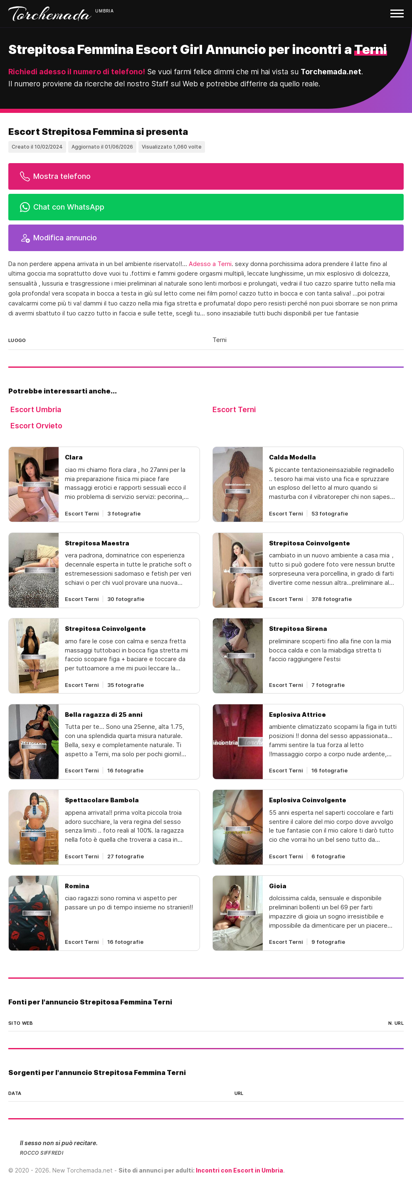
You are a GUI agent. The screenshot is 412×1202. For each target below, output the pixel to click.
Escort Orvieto (36, 425)
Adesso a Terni (210, 264)
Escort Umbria (35, 409)
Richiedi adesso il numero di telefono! (76, 71)
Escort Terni (234, 409)
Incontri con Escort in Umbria (239, 1170)
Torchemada (49, 13)
